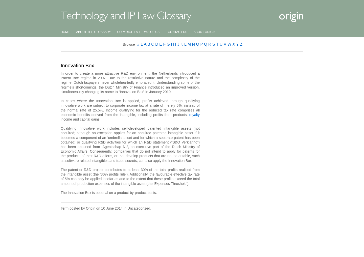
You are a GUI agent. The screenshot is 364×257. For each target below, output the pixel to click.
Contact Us (177, 32)
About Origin (205, 32)
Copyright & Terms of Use (139, 32)
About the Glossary (93, 32)
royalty (194, 115)
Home (65, 32)
